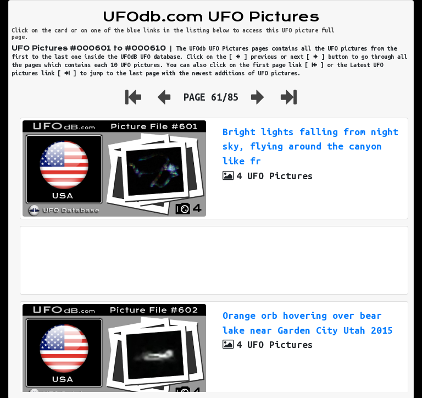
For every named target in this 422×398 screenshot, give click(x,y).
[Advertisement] (214, 260)
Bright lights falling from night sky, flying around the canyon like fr (310, 146)
